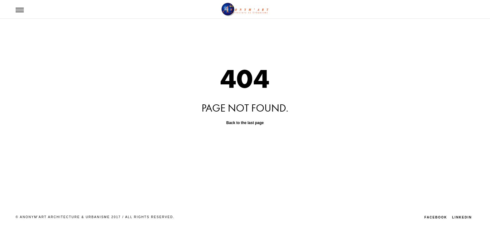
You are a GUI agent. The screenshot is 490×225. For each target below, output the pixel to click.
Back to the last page (245, 123)
